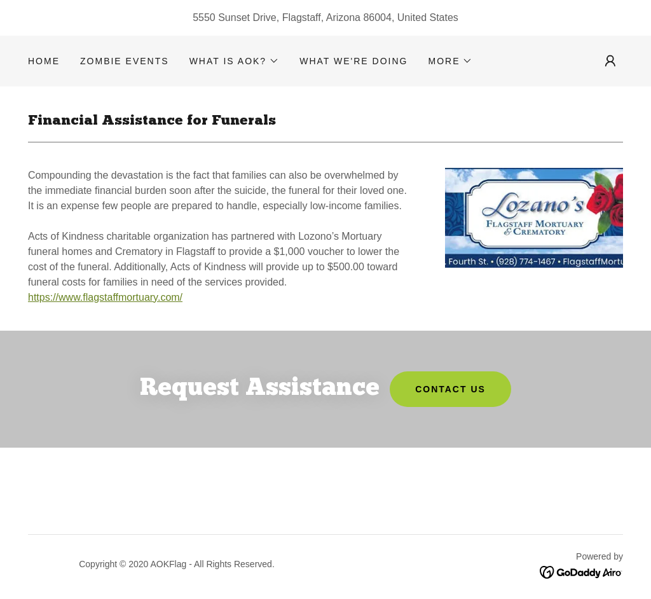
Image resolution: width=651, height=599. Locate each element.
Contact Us (450, 389)
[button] (234, 61)
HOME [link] (44, 61)
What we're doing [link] (353, 61)
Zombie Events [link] (124, 61)
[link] (581, 571)
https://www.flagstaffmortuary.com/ (105, 297)
